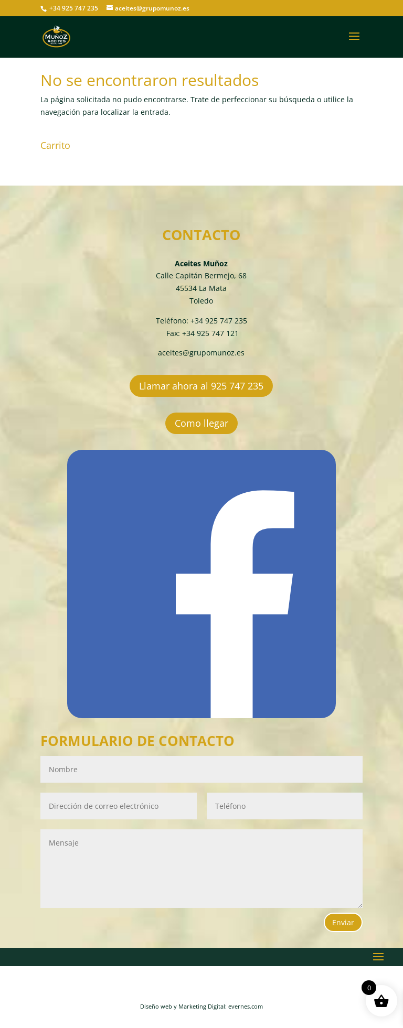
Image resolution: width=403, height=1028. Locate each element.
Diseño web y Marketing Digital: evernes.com (201, 1006)
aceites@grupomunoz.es (201, 353)
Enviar (343, 922)
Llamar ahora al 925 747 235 (201, 386)
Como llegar (201, 423)
